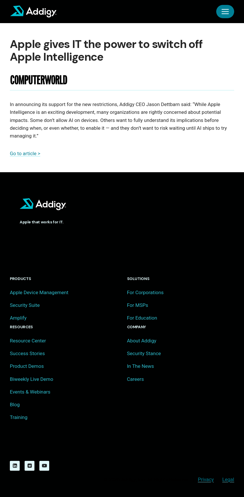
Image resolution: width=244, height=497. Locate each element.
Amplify (18, 318)
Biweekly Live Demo (31, 379)
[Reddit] (29, 466)
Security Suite (25, 305)
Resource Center (28, 341)
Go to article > (25, 153)
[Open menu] (225, 11)
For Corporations (145, 292)
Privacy (206, 479)
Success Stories (27, 353)
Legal (228, 479)
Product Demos (27, 366)
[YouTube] (44, 466)
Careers (135, 379)
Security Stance (144, 353)
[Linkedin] (15, 466)
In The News (140, 366)
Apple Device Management (39, 292)
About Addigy (141, 341)
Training (18, 417)
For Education (142, 318)
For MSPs (137, 305)
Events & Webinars (30, 392)
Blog (15, 404)
